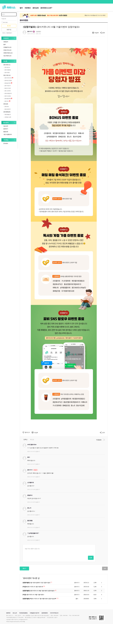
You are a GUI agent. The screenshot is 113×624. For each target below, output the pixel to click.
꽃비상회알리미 (7, 93)
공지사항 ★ (6, 67)
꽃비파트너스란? (46, 8)
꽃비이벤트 (6, 72)
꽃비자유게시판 (8, 78)
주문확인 (28, 8)
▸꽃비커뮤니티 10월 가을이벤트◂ (33, 594)
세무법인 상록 (7, 117)
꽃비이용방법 (7, 70)
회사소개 (15, 613)
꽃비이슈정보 (7, 96)
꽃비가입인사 (7, 85)
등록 (90, 558)
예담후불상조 (7, 114)
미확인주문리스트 (8, 53)
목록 (105, 568)
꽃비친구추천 (7, 88)
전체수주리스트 (7, 50)
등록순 (25, 439)
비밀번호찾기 (9, 33)
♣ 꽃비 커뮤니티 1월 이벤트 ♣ (33, 586)
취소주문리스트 (7, 55)
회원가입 (9, 29)
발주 (21, 8)
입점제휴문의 (45, 613)
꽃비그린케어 (7, 90)
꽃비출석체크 (7, 83)
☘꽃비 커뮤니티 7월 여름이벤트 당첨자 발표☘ (39, 598)
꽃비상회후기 (7, 109)
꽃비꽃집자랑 (7, 98)
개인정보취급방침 (23, 613)
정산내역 (5, 126)
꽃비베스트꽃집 (7, 80)
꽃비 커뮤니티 (7, 75)
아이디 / (4, 33)
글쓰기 (24, 568)
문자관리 (5, 143)
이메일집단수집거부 (34, 613)
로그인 (9, 26)
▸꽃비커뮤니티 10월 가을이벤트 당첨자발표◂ (39, 590)
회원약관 (8, 613)
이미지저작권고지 (54, 613)
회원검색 (5, 41)
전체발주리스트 (7, 47)
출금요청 (5, 131)
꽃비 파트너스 (7, 64)
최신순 (32, 439)
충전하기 (5, 129)
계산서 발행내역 (7, 134)
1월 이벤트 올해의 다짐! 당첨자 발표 (37, 582)
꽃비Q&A (6, 101)
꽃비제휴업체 (6, 112)
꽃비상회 (36, 8)
